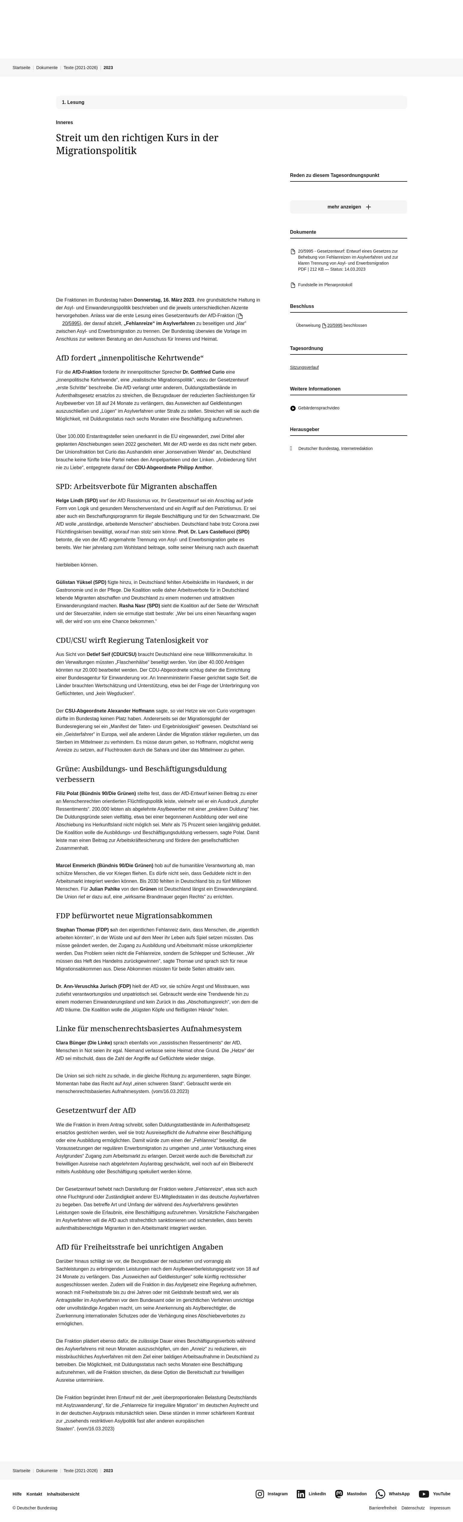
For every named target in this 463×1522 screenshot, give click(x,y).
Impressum (440, 1507)
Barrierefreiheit (383, 1507)
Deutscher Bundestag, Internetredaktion (336, 448)
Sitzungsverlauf (304, 367)
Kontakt (34, 1494)
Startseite (21, 67)
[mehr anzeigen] (348, 207)
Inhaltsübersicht (63, 1494)
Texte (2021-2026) (81, 67)
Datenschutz (413, 1507)
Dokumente (47, 67)
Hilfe (17, 1494)
